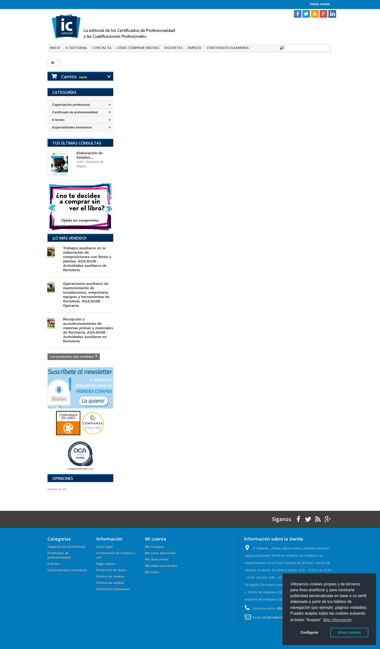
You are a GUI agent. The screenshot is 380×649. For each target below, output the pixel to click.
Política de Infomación (113, 589)
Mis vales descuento (160, 553)
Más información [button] (337, 620)
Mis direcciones (157, 559)
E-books (58, 120)
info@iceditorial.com (276, 617)
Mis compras (154, 547)
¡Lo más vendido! (69, 238)
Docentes (173, 47)
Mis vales (152, 572)
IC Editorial (76, 47)
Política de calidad (110, 583)
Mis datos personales (161, 566)
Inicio (55, 47)
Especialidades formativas (72, 127)
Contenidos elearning (227, 47)
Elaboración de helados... (89, 155)
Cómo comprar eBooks (137, 47)
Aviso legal (104, 547)
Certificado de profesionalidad (75, 112)
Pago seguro (105, 564)
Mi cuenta (155, 539)
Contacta (101, 47)
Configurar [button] (309, 632)
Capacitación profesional (71, 105)
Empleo (194, 47)
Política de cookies (110, 576)
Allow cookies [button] (349, 632)
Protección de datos (111, 570)
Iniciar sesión (320, 4)
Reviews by (57, 489)
